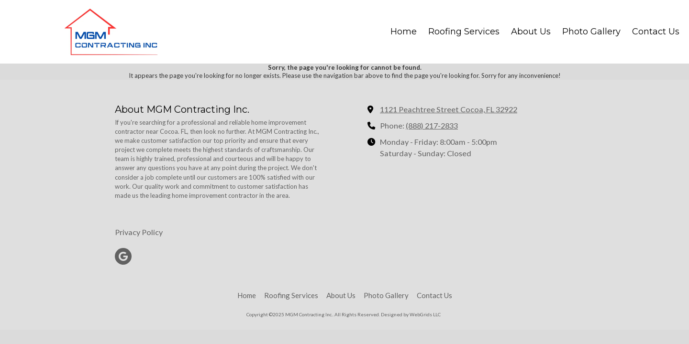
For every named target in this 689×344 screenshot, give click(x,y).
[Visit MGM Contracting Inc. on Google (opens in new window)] (123, 256)
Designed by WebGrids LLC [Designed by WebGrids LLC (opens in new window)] (411, 314)
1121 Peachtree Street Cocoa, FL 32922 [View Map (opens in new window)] (448, 109)
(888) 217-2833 (432, 125)
